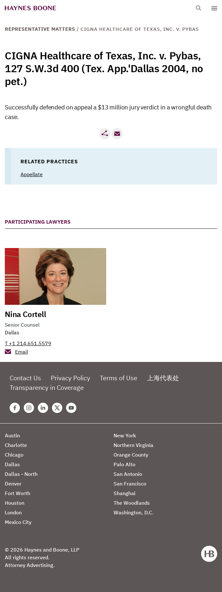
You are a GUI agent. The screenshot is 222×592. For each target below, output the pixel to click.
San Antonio (128, 474)
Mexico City (18, 522)
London (13, 512)
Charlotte (16, 445)
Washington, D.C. (134, 512)
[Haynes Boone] (30, 8)
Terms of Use (118, 377)
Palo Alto (124, 464)
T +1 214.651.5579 (28, 343)
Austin (12, 435)
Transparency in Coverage (47, 387)
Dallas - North (21, 474)
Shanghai (124, 493)
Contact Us (25, 377)
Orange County (131, 454)
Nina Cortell (25, 314)
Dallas (12, 332)
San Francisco (130, 483)
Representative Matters (40, 29)
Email (21, 351)
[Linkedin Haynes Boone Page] (43, 408)
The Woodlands (132, 503)
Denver (13, 483)
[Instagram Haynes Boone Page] (29, 408)
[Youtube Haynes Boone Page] (71, 408)
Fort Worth (17, 493)
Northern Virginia (133, 445)
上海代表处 (163, 377)
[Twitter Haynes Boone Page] (57, 408)
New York (125, 435)
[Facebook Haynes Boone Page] (15, 408)
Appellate (32, 174)
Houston (14, 503)
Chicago (14, 454)
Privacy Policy (70, 377)
